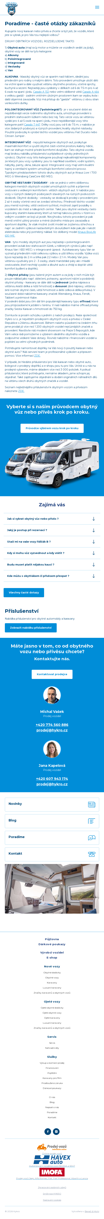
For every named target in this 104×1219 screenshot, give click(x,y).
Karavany (52, 982)
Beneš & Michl (92, 1211)
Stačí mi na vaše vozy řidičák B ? (44, 542)
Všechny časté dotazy (24, 592)
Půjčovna (52, 939)
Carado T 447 (32, 124)
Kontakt (52, 1117)
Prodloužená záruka (52, 1083)
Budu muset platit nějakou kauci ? (44, 565)
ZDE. (37, 355)
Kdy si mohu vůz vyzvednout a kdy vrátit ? (44, 553)
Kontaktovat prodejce (52, 674)
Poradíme (52, 1112)
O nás (52, 1097)
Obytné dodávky (52, 972)
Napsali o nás (52, 1107)
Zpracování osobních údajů (52, 1187)
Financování (52, 1068)
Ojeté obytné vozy (52, 1012)
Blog (52, 1102)
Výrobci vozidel (52, 952)
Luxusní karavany (52, 987)
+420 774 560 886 (52, 725)
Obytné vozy (52, 977)
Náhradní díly (52, 1048)
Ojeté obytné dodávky (52, 1007)
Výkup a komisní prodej (52, 1063)
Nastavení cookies (52, 1200)
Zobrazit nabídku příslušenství (30, 627)
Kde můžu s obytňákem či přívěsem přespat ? (44, 576)
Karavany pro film (52, 1078)
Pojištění (52, 1073)
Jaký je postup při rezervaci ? (44, 530)
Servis (52, 1043)
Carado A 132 (41, 91)
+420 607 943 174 (52, 779)
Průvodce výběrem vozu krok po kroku (52, 428)
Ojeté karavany (52, 1017)
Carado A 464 (90, 91)
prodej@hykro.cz (52, 730)
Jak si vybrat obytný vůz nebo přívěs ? (44, 519)
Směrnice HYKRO (52, 1193)
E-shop (52, 957)
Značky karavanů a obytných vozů (52, 992)
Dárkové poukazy (52, 944)
